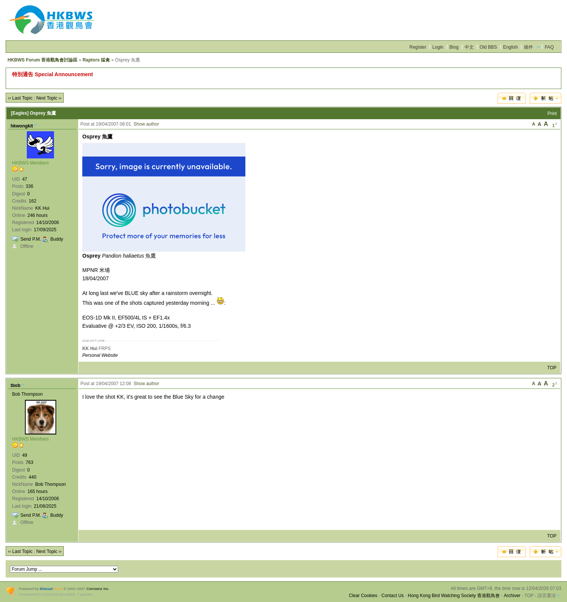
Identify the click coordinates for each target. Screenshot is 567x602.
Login (437, 47)
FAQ (549, 47)
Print (552, 113)
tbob (15, 385)
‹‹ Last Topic (20, 98)
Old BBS (488, 47)
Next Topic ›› (49, 98)
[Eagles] (20, 113)
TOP (551, 367)
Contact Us (392, 595)
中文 (469, 47)
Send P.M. (30, 239)
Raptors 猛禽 (96, 60)
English (510, 47)
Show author (146, 124)
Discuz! (46, 589)
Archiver (512, 595)
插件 (528, 47)
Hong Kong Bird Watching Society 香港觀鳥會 (454, 595)
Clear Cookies (363, 595)
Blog (454, 47)
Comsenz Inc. (97, 589)
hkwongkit (22, 126)
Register (417, 47)
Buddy (56, 239)
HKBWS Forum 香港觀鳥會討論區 (42, 60)
